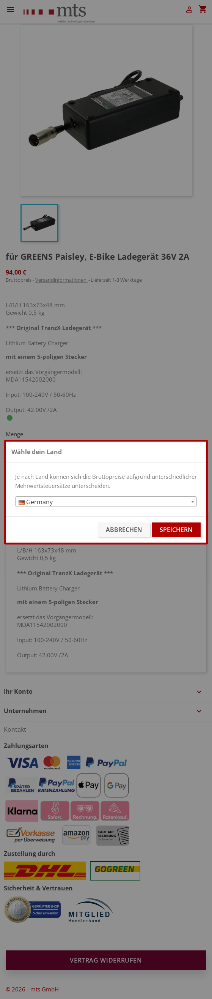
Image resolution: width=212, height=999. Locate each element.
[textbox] (106, 502)
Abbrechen (124, 530)
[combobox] (106, 501)
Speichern (176, 530)
